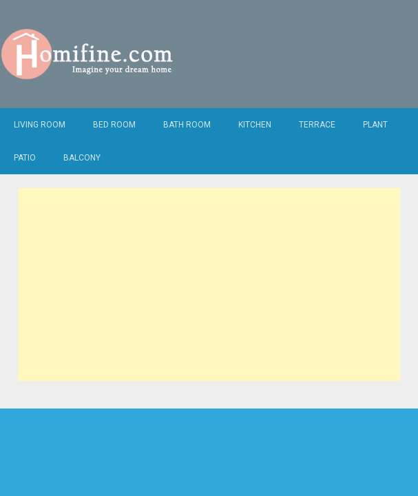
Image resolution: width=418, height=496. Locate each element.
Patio (25, 158)
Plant (375, 125)
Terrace (317, 125)
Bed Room (114, 125)
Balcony (82, 158)
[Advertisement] (209, 284)
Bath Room (187, 125)
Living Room (39, 125)
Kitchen (254, 125)
